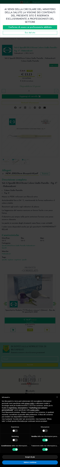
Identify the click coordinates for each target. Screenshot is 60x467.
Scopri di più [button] (30, 457)
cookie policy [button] (34, 410)
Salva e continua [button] (30, 462)
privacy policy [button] (29, 403)
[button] (57, 397)
